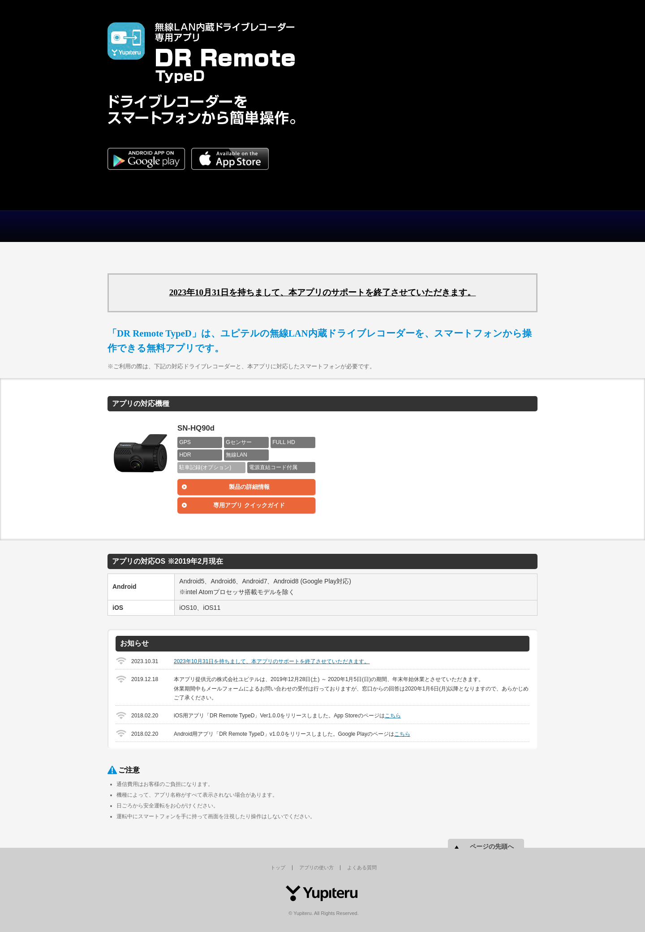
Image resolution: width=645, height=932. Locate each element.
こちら (393, 715)
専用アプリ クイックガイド (249, 505)
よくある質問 (376, 226)
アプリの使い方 (268, 226)
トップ (161, 226)
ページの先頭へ (492, 846)
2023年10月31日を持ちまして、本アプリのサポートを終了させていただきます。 (322, 292)
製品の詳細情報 (249, 486)
